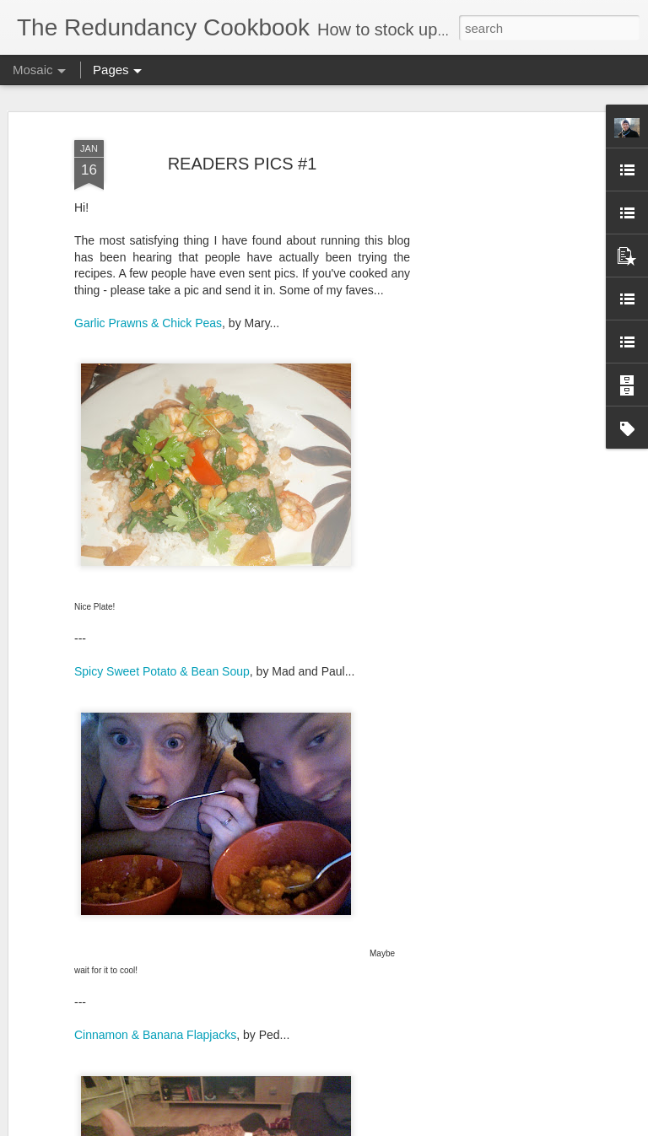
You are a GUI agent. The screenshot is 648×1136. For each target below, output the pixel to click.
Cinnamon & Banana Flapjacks (155, 1035)
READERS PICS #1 (242, 163)
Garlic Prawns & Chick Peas (148, 323)
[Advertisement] (502, 397)
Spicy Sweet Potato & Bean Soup (162, 671)
